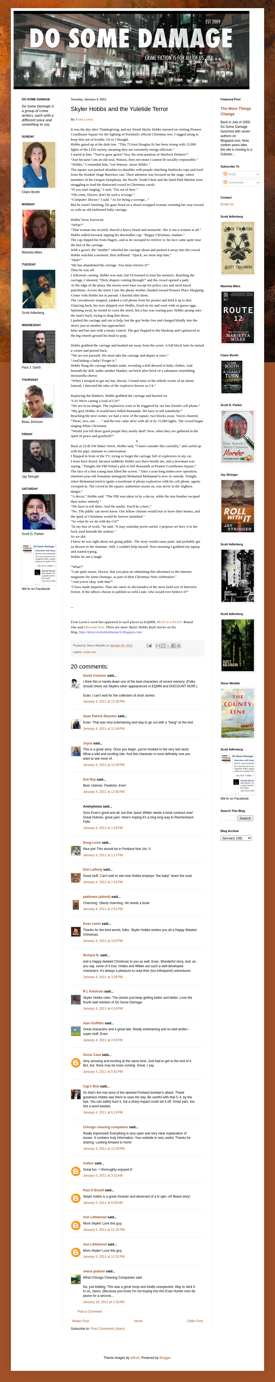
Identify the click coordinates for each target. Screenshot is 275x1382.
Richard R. (91, 955)
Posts (230, 174)
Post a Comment (90, 1311)
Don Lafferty (92, 869)
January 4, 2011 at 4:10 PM (103, 1008)
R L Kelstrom (93, 991)
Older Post (195, 1321)
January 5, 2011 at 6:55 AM (103, 1203)
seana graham (94, 1271)
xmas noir (89, 652)
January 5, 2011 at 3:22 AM (103, 1175)
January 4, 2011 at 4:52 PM (103, 1040)
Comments (233, 182)
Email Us (227, 204)
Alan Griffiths (93, 1023)
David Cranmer (94, 676)
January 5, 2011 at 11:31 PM (103, 1230)
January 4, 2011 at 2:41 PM (103, 882)
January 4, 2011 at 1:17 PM (103, 855)
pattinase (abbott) (97, 897)
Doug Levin (92, 843)
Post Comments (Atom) (108, 1329)
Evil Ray (89, 779)
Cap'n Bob (91, 1086)
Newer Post (80, 1321)
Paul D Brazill (93, 1190)
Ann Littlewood (95, 1217)
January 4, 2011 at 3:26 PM (103, 977)
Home (138, 1321)
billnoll (134, 1358)
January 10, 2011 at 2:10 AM (103, 1302)
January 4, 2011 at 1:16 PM (103, 828)
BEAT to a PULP (169, 622)
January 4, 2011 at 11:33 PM (103, 1149)
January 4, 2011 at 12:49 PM (103, 729)
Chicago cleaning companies (105, 1127)
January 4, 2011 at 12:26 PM (103, 701)
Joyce (87, 743)
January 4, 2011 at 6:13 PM (103, 1112)
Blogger (165, 1358)
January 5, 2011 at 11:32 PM (103, 1257)
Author (88, 1163)
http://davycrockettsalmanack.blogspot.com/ (110, 632)
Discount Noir (94, 627)
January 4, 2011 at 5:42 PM (103, 1072)
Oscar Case (92, 1055)
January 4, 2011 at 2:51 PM (103, 909)
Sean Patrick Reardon (100, 716)
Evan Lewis (84, 119)
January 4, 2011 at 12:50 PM (103, 792)
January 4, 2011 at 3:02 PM (103, 941)
